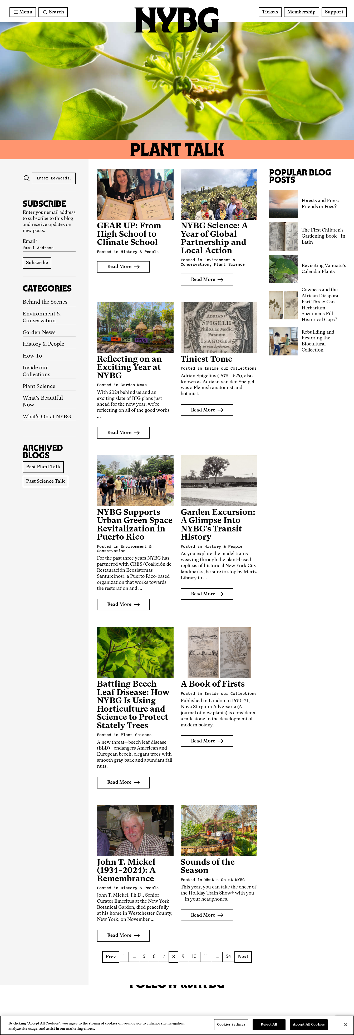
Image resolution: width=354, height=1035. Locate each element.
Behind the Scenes (45, 302)
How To (32, 356)
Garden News (39, 332)
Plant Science (39, 386)
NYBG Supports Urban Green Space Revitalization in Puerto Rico (135, 525)
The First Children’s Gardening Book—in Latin (323, 236)
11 (206, 956)
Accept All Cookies (309, 1024)
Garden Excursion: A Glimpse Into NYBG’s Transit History (218, 525)
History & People (43, 344)
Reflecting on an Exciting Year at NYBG (129, 367)
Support (334, 12)
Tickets (270, 12)
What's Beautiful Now (43, 402)
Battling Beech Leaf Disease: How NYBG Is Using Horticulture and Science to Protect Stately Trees (133, 705)
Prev (111, 956)
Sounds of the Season (208, 866)
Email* (49, 245)
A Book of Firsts (213, 684)
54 (228, 956)
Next (243, 956)
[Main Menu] (22, 12)
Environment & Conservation (42, 317)
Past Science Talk (45, 481)
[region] (177, 1025)
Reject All (269, 1024)
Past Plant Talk (43, 467)
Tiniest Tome (206, 359)
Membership (301, 12)
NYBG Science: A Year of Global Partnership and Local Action (214, 238)
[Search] (53, 12)
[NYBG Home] (177, 20)
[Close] (345, 1025)
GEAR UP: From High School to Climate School (129, 234)
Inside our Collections (36, 371)
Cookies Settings (231, 1024)
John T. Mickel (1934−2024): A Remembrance (126, 870)
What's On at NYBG (47, 417)
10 (194, 956)
